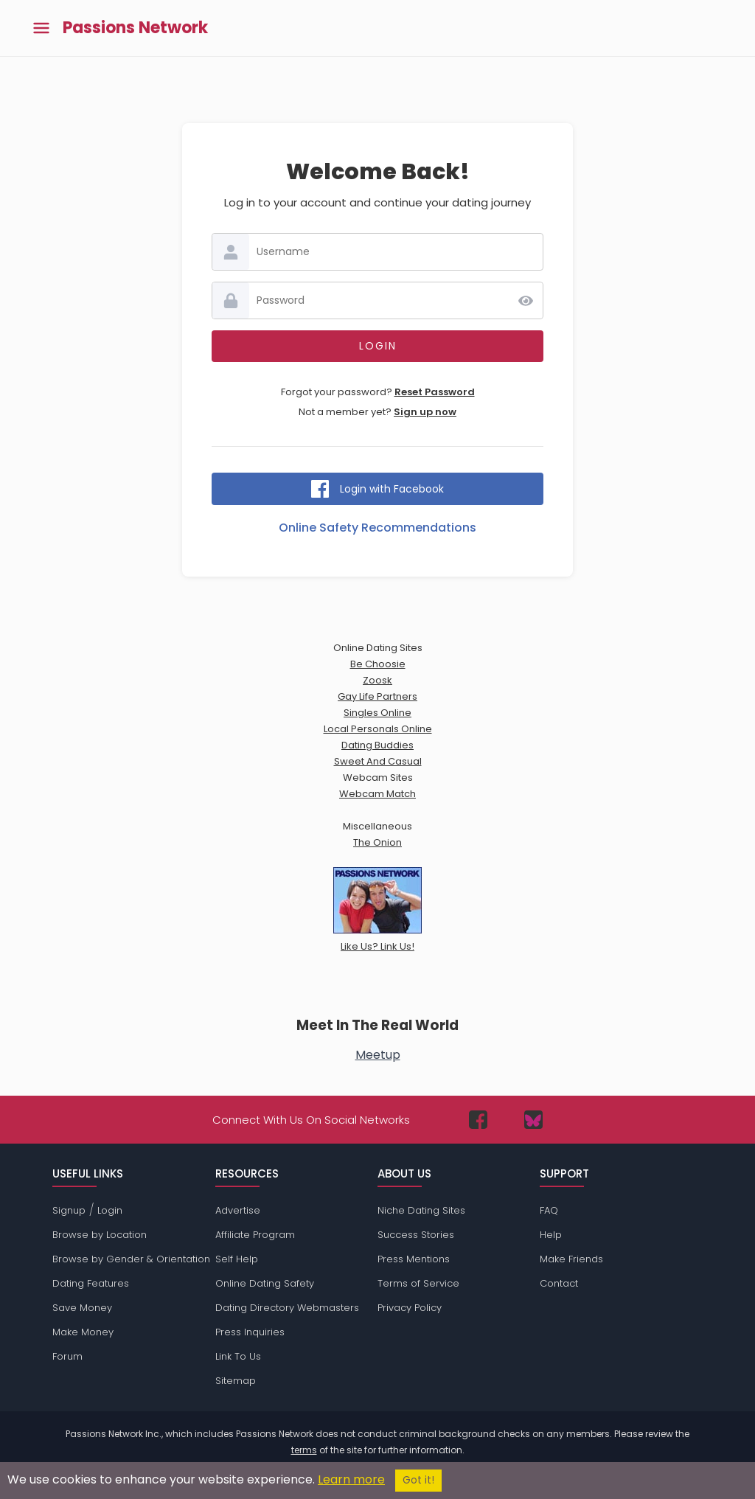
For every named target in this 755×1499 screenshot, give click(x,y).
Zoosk (377, 680)
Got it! (418, 1480)
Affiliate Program (255, 1235)
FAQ (549, 1210)
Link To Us (238, 1356)
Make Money (83, 1332)
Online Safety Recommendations (377, 527)
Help (551, 1235)
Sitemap (235, 1381)
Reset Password (434, 392)
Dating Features (90, 1283)
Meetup (377, 1054)
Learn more (351, 1479)
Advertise (237, 1210)
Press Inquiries (250, 1332)
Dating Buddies (377, 745)
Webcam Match (377, 794)
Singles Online (377, 713)
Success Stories (416, 1235)
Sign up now (425, 412)
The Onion (377, 842)
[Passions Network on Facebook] (478, 1119)
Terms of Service (418, 1283)
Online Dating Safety (264, 1283)
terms (304, 1450)
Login (109, 1210)
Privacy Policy (410, 1308)
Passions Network (135, 28)
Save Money (82, 1308)
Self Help (236, 1259)
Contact (559, 1283)
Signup (69, 1210)
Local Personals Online (378, 729)
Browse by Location (99, 1235)
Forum (67, 1356)
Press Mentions (414, 1259)
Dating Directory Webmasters (287, 1308)
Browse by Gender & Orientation (131, 1259)
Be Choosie (378, 664)
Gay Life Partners (377, 696)
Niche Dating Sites (421, 1210)
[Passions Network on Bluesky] (533, 1119)
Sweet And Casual (378, 761)
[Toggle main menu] (41, 28)
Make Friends (571, 1259)
